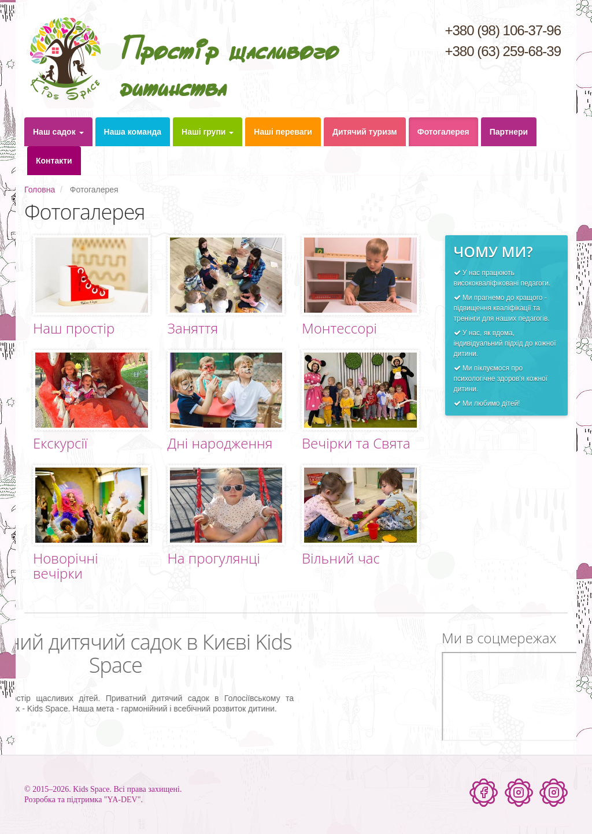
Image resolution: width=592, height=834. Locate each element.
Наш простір (73, 328)
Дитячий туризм (364, 131)
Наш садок (58, 131)
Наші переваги (283, 131)
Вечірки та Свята (356, 443)
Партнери (509, 131)
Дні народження (220, 443)
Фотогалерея (443, 131)
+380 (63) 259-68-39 (503, 51)
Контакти (54, 160)
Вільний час (341, 558)
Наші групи (208, 131)
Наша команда (133, 131)
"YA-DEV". (123, 799)
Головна (39, 189)
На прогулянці (214, 558)
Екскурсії (60, 443)
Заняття (193, 328)
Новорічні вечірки (65, 565)
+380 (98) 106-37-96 (503, 30)
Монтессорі (339, 328)
